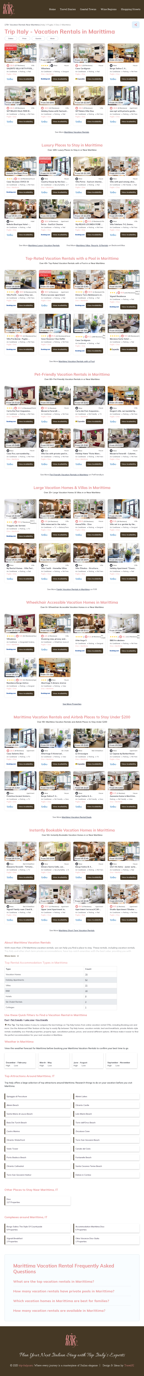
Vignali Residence (118, 296)
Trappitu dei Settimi (16, 526)
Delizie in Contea (83, 1175)
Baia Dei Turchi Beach (17, 1122)
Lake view (29, 1020)
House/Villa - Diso (83, 524)
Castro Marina (13, 1131)
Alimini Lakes (81, 1096)
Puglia (9, 74)
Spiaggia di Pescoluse (17, 1096)
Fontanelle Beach (83, 1157)
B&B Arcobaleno (117, 640)
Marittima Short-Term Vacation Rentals (76, 930)
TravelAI (129, 1365)
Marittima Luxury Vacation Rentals (44, 245)
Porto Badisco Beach (16, 1157)
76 (86, 974)
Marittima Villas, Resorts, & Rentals (92, 245)
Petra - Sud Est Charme (52, 224)
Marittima (49, 74)
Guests (38, 38)
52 (86, 980)
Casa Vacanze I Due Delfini (53, 339)
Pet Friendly (17, 1020)
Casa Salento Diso (15, 754)
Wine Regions (109, 9)
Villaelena (45, 68)
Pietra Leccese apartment (53, 295)
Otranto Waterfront (16, 1140)
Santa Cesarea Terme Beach (89, 1166)
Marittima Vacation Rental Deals (77, 817)
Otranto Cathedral (15, 1166)
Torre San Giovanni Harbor (19, 1175)
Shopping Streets (130, 9)
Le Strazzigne (81, 754)
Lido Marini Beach (84, 1114)
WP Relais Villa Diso (84, 111)
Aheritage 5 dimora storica (53, 683)
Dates (10, 38)
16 (86, 991)
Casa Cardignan (82, 68)
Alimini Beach (13, 1105)
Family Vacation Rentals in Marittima (73, 589)
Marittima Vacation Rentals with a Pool (77, 361)
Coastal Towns (89, 9)
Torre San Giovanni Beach (88, 1140)
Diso (14, 74)
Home (53, 9)
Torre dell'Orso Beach (85, 1122)
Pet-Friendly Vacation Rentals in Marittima (69, 474)
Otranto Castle (82, 1105)
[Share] (136, 24)
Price (24, 38)
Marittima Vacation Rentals (76, 132)
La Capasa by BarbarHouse (122, 754)
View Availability (26, 79)
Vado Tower (12, 1148)
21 (86, 985)
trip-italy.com (26, 1365)
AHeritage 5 (81, 640)
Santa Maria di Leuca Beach (20, 1114)
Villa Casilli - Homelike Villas (54, 568)
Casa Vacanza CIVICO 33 (18, 182)
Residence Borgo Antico (17, 683)
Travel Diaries (68, 9)
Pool (6, 1020)
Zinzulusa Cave (83, 1131)
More (52, 38)
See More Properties (72, 704)
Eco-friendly (42, 1020)
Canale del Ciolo (83, 1148)
